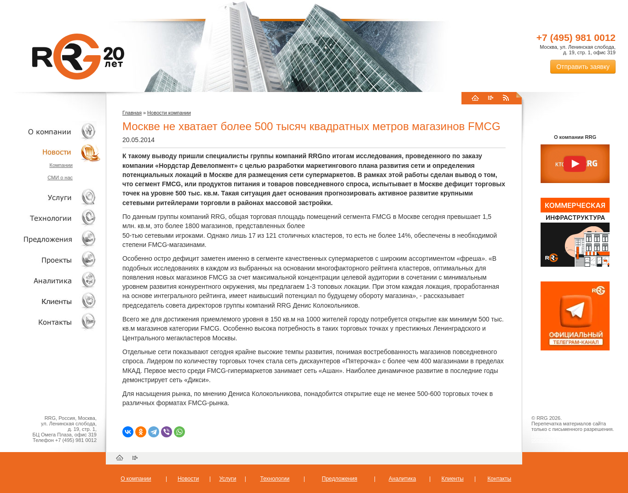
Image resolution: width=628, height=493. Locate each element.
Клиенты (51, 301)
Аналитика (51, 280)
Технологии (51, 218)
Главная (132, 112)
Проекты (51, 259)
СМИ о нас (60, 177)
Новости (53, 152)
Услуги (51, 197)
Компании (61, 165)
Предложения (339, 479)
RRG (78, 57)
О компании (51, 131)
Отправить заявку (583, 66)
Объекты (51, 239)
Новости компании (169, 112)
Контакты (51, 321)
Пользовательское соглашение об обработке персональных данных (571, 437)
